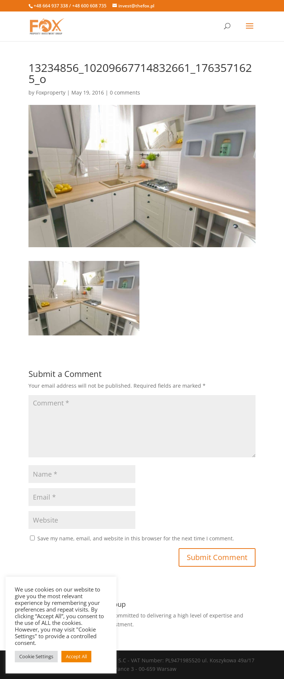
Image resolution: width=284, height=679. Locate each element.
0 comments (125, 92)
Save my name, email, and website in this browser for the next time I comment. (135, 538)
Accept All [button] (76, 656)
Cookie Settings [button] (36, 656)
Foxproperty (50, 92)
